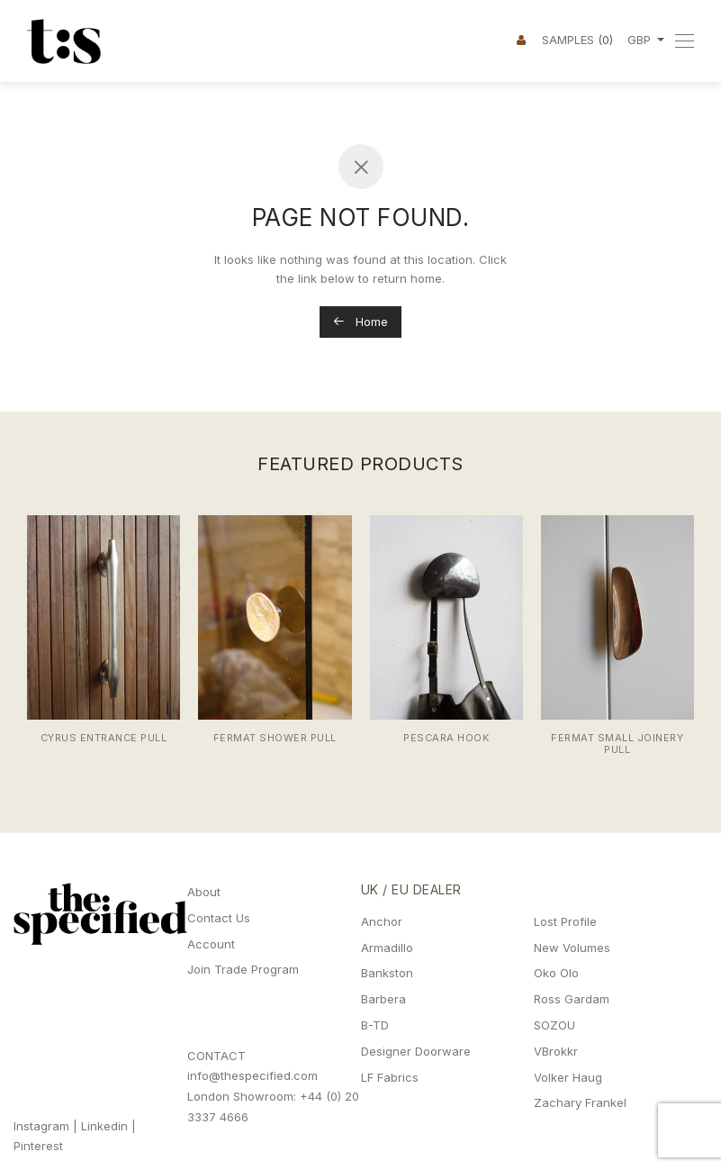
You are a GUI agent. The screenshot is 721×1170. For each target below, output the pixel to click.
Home (360, 321)
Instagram (41, 1126)
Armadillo (387, 947)
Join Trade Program (243, 969)
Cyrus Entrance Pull (104, 737)
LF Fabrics (390, 1077)
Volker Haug (568, 1077)
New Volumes (572, 947)
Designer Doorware (416, 1051)
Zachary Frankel (580, 1102)
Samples (577, 39)
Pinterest (38, 1145)
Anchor (381, 921)
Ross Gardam (571, 999)
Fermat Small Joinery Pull (617, 743)
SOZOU (554, 1025)
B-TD (375, 1025)
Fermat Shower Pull (275, 737)
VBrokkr (556, 1051)
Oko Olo (556, 973)
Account (211, 944)
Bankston (387, 973)
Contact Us (218, 918)
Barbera (383, 999)
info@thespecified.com (252, 1075)
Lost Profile (565, 921)
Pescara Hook (446, 737)
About (204, 891)
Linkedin (104, 1126)
